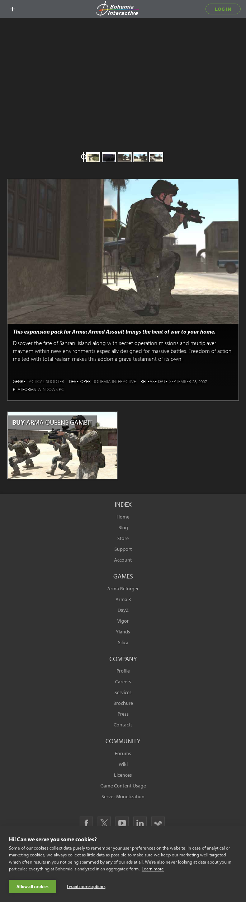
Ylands (123, 631)
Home (123, 516)
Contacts (123, 724)
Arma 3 (123, 599)
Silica (123, 642)
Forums (123, 753)
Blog (123, 527)
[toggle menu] (12, 9)
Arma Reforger (123, 588)
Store (123, 538)
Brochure (123, 703)
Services (123, 692)
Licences (123, 775)
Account (123, 560)
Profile (123, 671)
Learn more (153, 869)
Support (123, 549)
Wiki (123, 764)
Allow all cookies (32, 886)
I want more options (86, 886)
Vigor (123, 621)
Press (123, 714)
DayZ (123, 610)
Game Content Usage (123, 785)
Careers (123, 681)
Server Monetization (123, 796)
